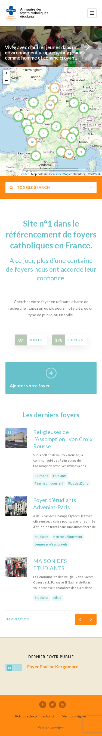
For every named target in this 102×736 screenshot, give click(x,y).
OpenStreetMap (58, 174)
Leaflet (24, 174)
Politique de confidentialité (34, 716)
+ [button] (6, 73)
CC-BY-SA (93, 174)
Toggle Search (30, 187)
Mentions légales (74, 716)
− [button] (6, 80)
